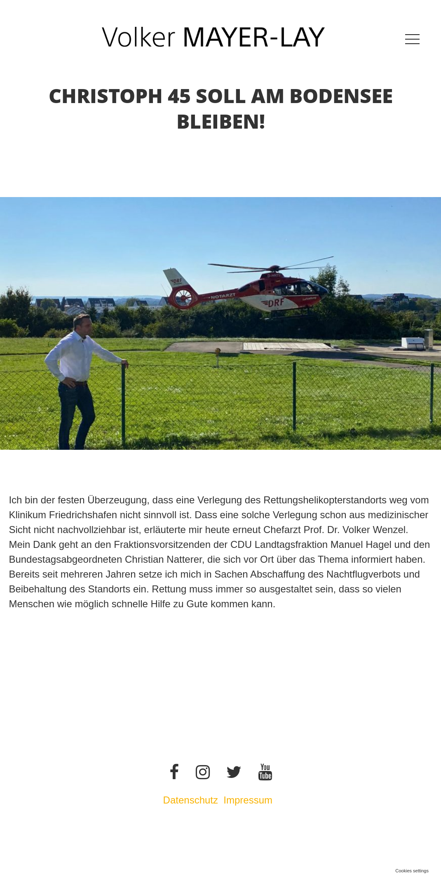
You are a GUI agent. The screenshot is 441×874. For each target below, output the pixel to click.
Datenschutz (190, 800)
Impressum (249, 800)
